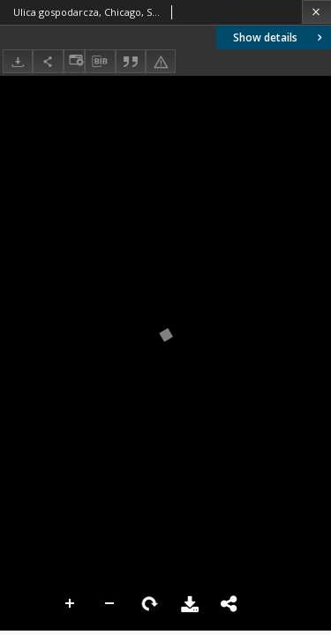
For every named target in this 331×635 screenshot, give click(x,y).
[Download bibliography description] (100, 61)
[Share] (48, 61)
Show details (279, 37)
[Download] (18, 61)
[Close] (316, 12)
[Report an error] (161, 61)
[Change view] (74, 61)
